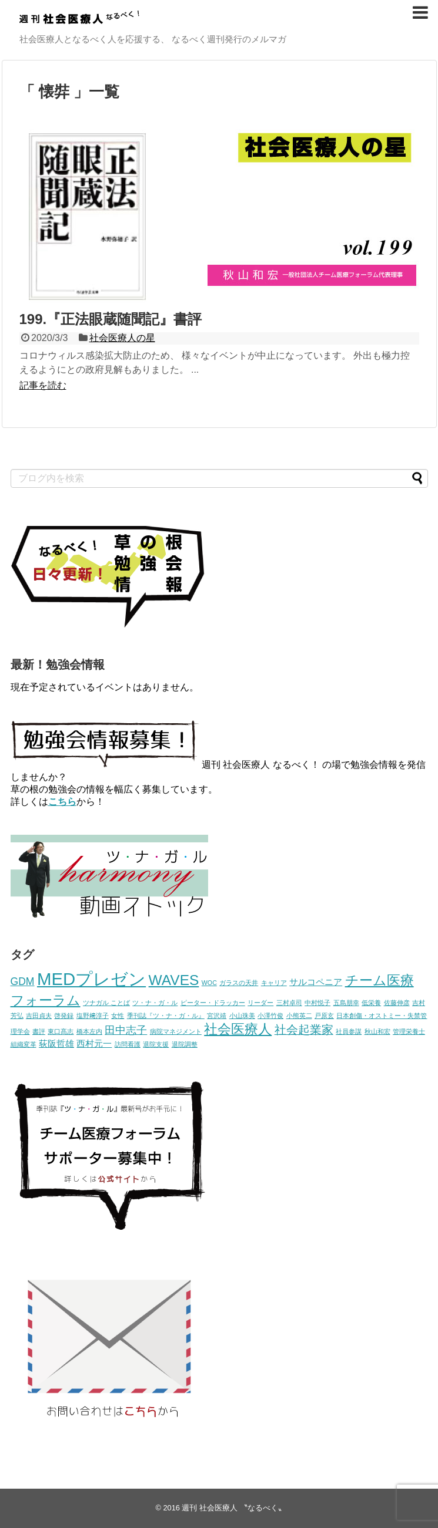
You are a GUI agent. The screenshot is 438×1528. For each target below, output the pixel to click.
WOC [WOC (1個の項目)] (209, 982)
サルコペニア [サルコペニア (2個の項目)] (315, 982)
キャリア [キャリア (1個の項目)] (274, 982)
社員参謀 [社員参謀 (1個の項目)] (349, 1031)
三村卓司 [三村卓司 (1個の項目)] (289, 1002)
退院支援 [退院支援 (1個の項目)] (156, 1044)
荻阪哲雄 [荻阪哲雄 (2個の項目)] (56, 1043)
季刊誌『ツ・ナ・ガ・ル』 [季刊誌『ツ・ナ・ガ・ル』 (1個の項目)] (166, 1015)
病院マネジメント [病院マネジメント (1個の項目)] (176, 1031)
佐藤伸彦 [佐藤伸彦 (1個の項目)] (397, 1002)
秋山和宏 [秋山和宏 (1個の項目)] (377, 1031)
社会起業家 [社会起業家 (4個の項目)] (304, 1029)
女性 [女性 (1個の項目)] (117, 1015)
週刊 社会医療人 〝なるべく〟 (233, 1507)
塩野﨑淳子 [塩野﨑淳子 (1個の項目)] (92, 1015)
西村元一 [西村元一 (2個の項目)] (94, 1043)
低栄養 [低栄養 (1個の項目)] (371, 1002)
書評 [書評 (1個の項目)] (38, 1031)
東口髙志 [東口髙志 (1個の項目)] (60, 1031)
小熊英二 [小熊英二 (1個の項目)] (299, 1015)
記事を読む (42, 385)
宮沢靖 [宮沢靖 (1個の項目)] (216, 1015)
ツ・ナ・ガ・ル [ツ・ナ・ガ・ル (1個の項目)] (155, 1002)
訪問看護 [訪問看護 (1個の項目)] (128, 1044)
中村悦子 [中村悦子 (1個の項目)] (317, 1002)
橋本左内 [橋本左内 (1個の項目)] (89, 1031)
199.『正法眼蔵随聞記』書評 (110, 319)
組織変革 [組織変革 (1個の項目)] (23, 1044)
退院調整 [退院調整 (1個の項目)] (185, 1044)
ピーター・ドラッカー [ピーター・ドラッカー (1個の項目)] (212, 1002)
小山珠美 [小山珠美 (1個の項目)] (242, 1015)
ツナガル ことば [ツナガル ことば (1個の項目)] (106, 1002)
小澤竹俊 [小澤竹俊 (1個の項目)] (270, 1015)
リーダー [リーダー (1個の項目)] (260, 1002)
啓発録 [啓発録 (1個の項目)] (63, 1015)
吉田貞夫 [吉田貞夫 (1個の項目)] (39, 1015)
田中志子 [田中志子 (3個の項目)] (126, 1030)
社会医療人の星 (122, 338)
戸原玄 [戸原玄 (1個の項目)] (324, 1015)
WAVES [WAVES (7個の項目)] (174, 980)
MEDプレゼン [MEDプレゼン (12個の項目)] (91, 979)
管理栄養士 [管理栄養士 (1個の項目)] (409, 1031)
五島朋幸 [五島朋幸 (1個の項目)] (346, 1002)
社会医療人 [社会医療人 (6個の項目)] (238, 1029)
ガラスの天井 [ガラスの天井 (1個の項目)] (238, 982)
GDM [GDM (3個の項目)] (23, 981)
